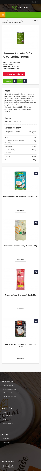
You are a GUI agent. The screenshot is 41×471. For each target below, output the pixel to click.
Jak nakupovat (8, 385)
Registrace (6, 442)
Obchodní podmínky (9, 389)
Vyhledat (10, 81)
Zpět (22, 81)
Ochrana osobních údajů (11, 393)
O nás (4, 419)
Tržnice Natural (8, 423)
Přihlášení (6, 438)
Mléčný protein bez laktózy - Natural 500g (20, 246)
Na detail (20, 210)
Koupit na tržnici (14, 74)
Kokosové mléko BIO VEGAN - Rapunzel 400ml (20, 197)
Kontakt (5, 412)
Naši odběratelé (8, 416)
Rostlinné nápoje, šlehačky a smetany (18, 21)
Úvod (3, 21)
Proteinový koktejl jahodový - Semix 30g (20, 295)
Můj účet (35, 2)
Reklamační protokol (9, 396)
